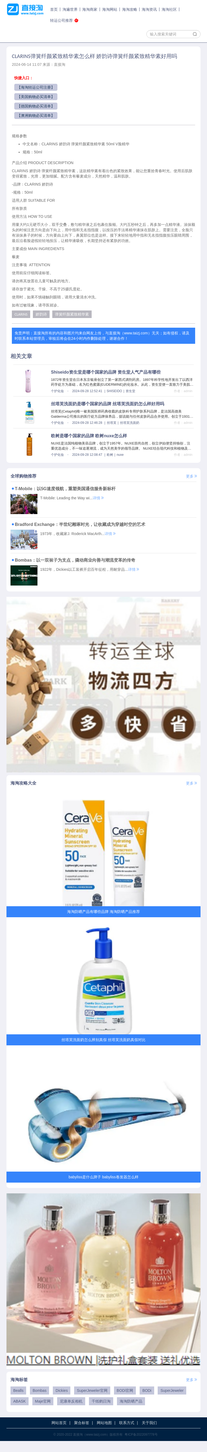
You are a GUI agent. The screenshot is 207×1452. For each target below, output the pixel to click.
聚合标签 (81, 1434)
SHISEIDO (114, 391)
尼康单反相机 (71, 1412)
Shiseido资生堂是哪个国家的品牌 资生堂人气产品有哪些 (106, 372)
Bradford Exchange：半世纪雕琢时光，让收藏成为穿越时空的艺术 (78, 524)
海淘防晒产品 (131, 1412)
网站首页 (59, 1434)
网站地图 (104, 1434)
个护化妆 (57, 391)
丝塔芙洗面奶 (129, 423)
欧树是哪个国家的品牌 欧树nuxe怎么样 (89, 436)
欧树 (110, 455)
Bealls (18, 1401)
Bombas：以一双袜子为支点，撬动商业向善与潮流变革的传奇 (73, 560)
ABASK (19, 1412)
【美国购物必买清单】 (36, 97)
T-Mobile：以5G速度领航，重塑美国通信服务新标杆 (63, 489)
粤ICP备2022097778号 (141, 1445)
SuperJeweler (172, 1401)
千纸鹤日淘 (101, 1412)
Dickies (62, 1401)
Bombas (39, 1401)
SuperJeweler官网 (92, 1401)
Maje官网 (43, 1412)
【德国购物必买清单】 (36, 106)
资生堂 (130, 391)
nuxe (120, 455)
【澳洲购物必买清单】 (36, 115)
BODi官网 (125, 1401)
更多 (192, 476)
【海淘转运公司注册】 (36, 87)
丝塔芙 (111, 423)
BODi (146, 1401)
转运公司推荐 (64, 20)
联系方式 (126, 1434)
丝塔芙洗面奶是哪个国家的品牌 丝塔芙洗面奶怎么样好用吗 (107, 404)
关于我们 (149, 1434)
